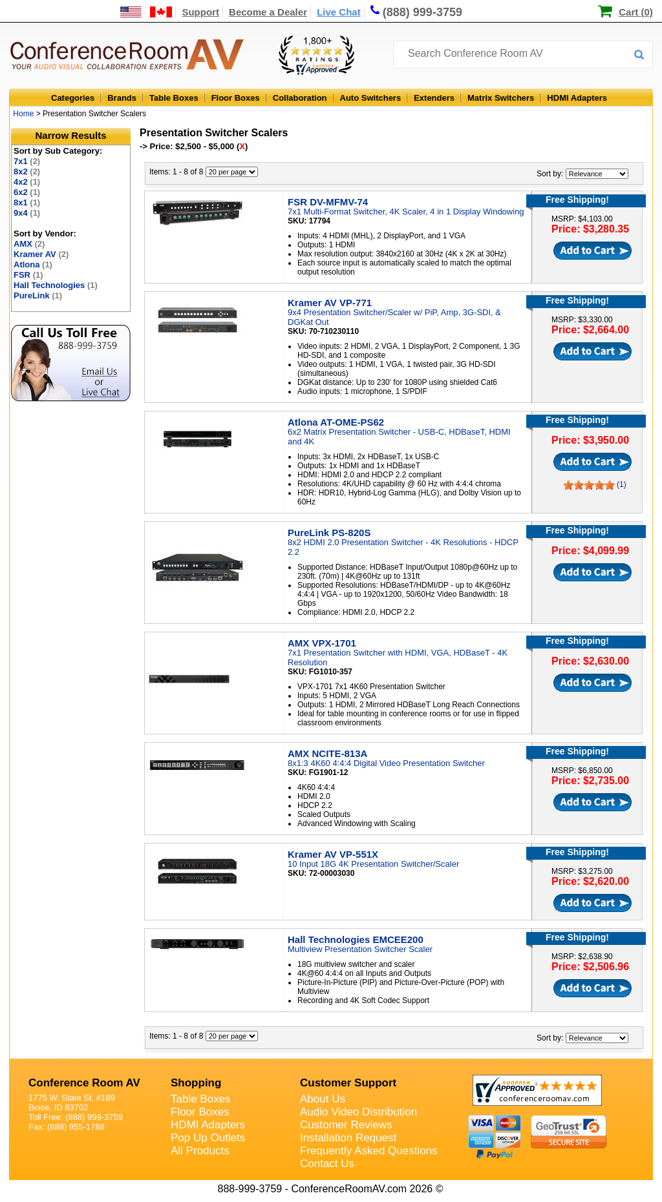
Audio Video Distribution (358, 1112)
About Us (322, 1099)
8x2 (27, 171)
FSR (28, 275)
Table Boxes (173, 98)
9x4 (27, 213)
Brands (121, 98)
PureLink (38, 295)
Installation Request (348, 1138)
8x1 (27, 202)
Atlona (33, 264)
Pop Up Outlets (208, 1138)
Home (23, 113)
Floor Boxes (235, 98)
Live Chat (339, 11)
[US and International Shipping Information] (146, 11)
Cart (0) (636, 11)
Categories (72, 98)
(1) (621, 484)
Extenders (434, 98)
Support (200, 11)
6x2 (27, 192)
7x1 (27, 161)
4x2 (27, 182)
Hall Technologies (56, 285)
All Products (200, 1151)
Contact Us (327, 1163)
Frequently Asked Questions (369, 1151)
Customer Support (348, 1083)
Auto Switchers (370, 98)
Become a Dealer (268, 11)
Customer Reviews (346, 1125)
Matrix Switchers (500, 98)
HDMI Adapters (577, 98)
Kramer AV (41, 254)
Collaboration (300, 98)
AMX (29, 244)
